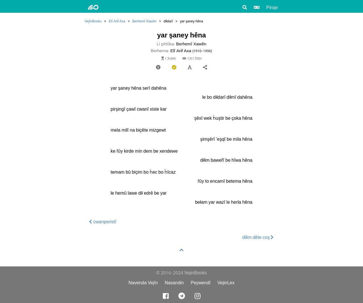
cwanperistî (102, 221)
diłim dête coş (258, 237)
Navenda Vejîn (143, 282)
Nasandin (174, 282)
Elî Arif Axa (117, 21)
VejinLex (226, 282)
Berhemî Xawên (144, 21)
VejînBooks (93, 21)
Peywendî (200, 282)
